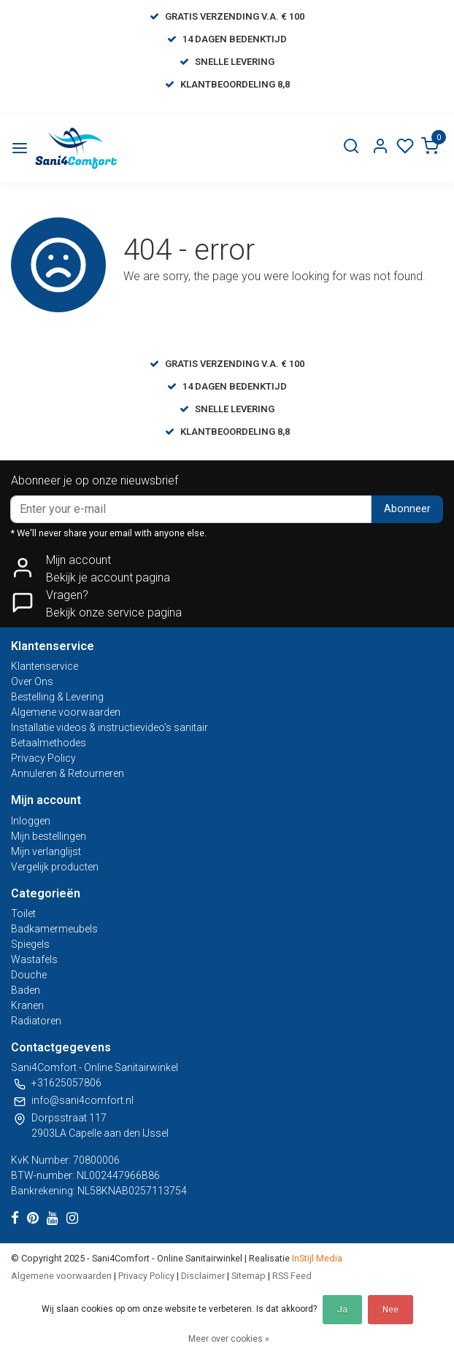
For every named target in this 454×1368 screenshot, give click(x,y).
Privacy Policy (43, 758)
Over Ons (32, 681)
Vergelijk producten (55, 867)
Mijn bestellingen (48, 836)
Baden (25, 990)
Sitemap (248, 1275)
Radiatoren (36, 1021)
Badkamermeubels (54, 929)
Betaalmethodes (48, 743)
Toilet (23, 913)
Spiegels (30, 944)
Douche (29, 975)
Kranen (27, 1005)
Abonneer (407, 509)
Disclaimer (203, 1275)
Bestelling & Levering (57, 697)
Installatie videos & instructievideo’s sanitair (109, 727)
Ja (342, 1310)
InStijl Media (316, 1258)
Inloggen (30, 821)
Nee (390, 1310)
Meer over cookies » (228, 1339)
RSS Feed (292, 1275)
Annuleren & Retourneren (67, 773)
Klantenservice (44, 666)
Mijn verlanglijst (46, 851)
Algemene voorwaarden (65, 712)
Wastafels (34, 959)
